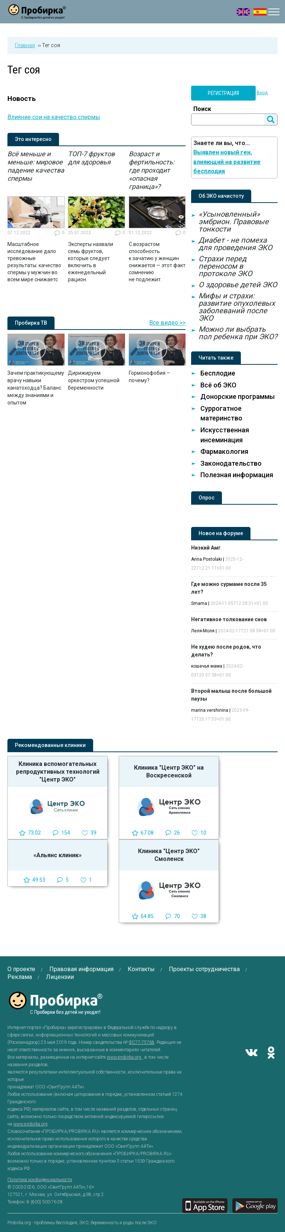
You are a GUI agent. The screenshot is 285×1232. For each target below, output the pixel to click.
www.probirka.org (124, 1057)
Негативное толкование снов (229, 619)
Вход (262, 92)
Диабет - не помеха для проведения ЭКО (235, 243)
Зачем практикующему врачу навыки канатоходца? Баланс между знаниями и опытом (35, 388)
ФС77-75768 (141, 1042)
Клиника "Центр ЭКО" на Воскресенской (169, 771)
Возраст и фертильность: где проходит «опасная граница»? (151, 170)
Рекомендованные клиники (50, 745)
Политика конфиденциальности (39, 1179)
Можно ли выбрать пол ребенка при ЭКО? (238, 332)
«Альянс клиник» (57, 855)
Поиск (202, 108)
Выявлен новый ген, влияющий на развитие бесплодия (227, 162)
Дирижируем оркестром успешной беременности (93, 380)
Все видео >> (167, 322)
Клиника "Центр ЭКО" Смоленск (169, 855)
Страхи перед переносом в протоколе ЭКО (225, 266)
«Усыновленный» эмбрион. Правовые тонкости (234, 221)
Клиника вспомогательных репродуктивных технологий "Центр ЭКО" (57, 771)
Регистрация (223, 93)
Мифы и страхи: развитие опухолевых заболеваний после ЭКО (237, 307)
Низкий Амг (206, 548)
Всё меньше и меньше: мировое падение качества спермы (35, 166)
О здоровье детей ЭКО (238, 284)
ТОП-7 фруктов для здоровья (91, 158)
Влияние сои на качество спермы (53, 117)
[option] (36, 216)
